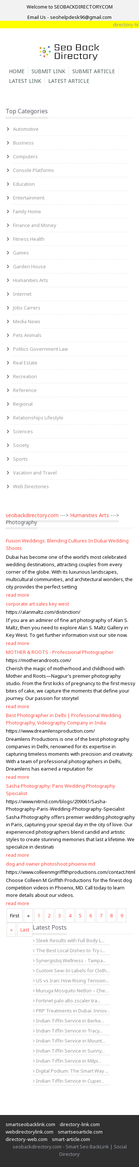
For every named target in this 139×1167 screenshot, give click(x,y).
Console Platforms (33, 170)
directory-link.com (80, 1124)
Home (16, 71)
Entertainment (28, 197)
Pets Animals (27, 335)
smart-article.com (71, 1139)
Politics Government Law (40, 349)
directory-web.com (26, 1139)
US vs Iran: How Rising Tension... (71, 980)
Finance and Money (34, 225)
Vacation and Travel (35, 472)
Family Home (27, 211)
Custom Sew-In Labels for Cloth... (71, 970)
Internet (22, 294)
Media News (26, 321)
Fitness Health (28, 239)
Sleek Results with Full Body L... (69, 940)
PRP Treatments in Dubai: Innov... (71, 1010)
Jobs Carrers (26, 307)
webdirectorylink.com (29, 1131)
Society (21, 445)
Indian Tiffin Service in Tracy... (68, 1030)
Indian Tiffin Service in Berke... (68, 1020)
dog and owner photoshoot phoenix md (50, 863)
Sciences (23, 431)
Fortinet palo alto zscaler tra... (66, 1000)
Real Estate (25, 362)
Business (23, 142)
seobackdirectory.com (32, 515)
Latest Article (68, 80)
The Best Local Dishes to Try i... (69, 950)
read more (17, 594)
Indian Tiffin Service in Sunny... (69, 1050)
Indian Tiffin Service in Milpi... (67, 1060)
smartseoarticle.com (80, 1131)
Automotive (26, 129)
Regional (23, 404)
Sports (20, 459)
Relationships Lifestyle (38, 417)
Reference (25, 390)
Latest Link (25, 80)
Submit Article (93, 71)
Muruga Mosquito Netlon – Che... (71, 990)
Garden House (29, 266)
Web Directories (31, 486)
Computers (25, 156)
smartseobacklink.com (30, 1124)
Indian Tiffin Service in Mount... (69, 1040)
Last (24, 929)
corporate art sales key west (37, 603)
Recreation (25, 376)
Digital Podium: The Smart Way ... (71, 1070)
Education (24, 184)
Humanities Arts (30, 280)
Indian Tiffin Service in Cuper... (68, 1080)
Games (21, 252)
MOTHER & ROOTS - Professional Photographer (59, 652)
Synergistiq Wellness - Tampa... (69, 960)
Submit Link (48, 71)
